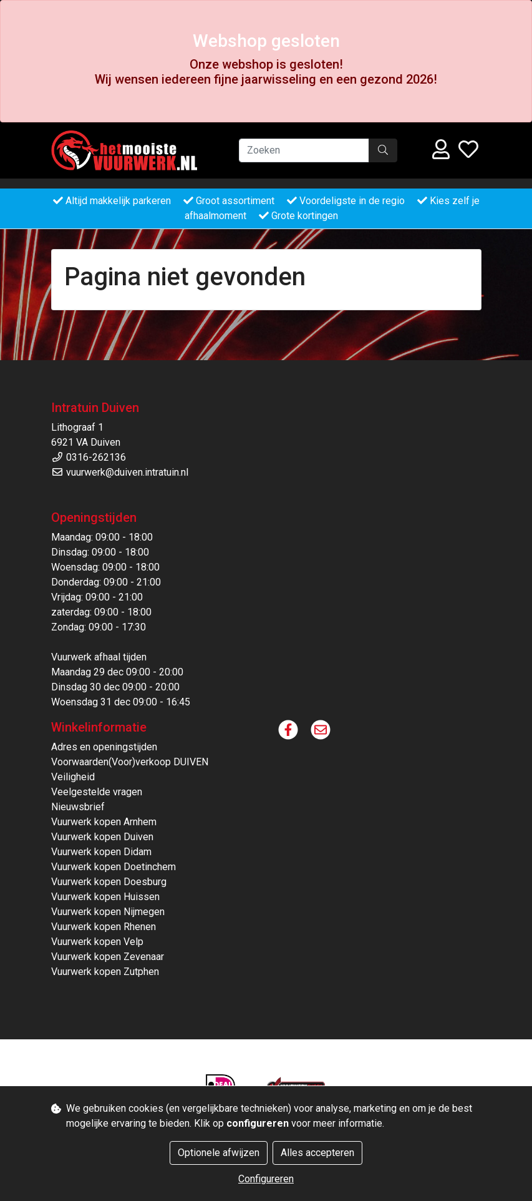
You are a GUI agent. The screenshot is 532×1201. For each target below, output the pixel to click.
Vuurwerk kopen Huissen (105, 897)
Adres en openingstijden (104, 747)
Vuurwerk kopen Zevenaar (107, 957)
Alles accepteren (317, 1153)
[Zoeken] (304, 150)
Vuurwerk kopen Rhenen (103, 927)
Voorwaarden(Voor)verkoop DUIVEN (129, 762)
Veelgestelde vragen (96, 792)
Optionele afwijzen (218, 1153)
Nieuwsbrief (78, 807)
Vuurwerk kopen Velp (97, 942)
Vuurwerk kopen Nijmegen (108, 912)
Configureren (266, 1179)
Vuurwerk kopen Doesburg (109, 882)
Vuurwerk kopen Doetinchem (113, 867)
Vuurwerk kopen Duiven (102, 837)
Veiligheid (73, 777)
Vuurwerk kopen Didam (101, 852)
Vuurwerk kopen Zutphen (105, 972)
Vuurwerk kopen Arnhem (104, 822)
